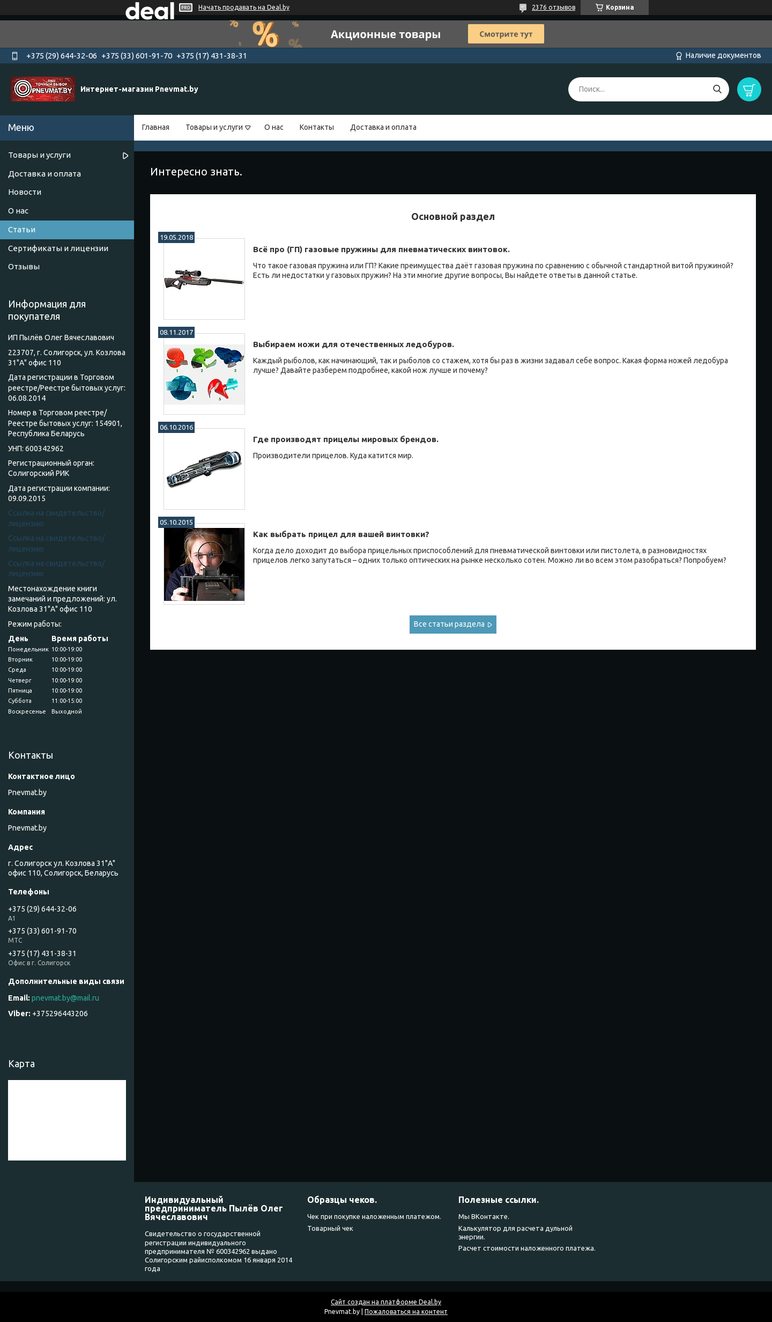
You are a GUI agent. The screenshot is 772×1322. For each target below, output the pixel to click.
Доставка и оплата (383, 127)
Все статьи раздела (449, 624)
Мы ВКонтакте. (483, 1216)
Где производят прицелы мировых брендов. (346, 439)
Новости (24, 191)
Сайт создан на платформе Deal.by (386, 1301)
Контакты (317, 127)
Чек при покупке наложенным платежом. (374, 1216)
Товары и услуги (214, 127)
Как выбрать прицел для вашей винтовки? (341, 534)
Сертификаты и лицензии (58, 248)
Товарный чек (330, 1228)
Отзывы (24, 266)
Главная (155, 127)
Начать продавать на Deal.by (244, 7)
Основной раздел (453, 216)
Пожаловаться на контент (406, 1311)
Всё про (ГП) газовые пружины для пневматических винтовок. (381, 249)
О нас (274, 127)
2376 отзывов (553, 7)
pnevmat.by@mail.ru (65, 998)
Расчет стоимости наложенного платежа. (527, 1248)
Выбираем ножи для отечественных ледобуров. (353, 344)
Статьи (21, 229)
